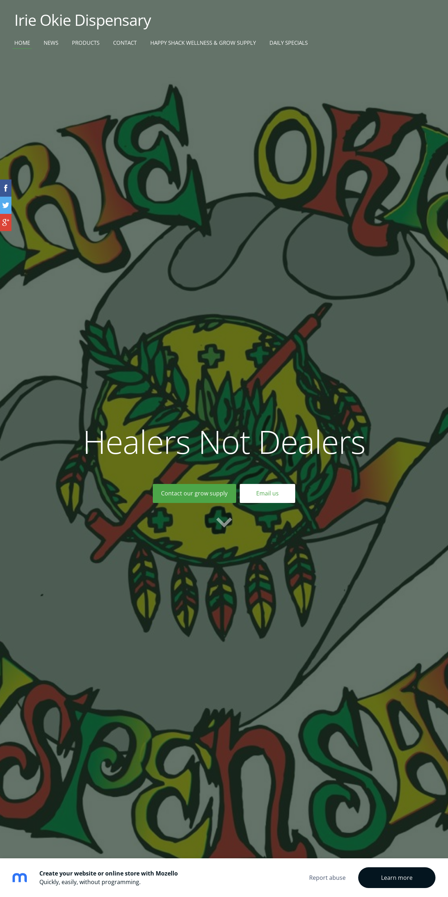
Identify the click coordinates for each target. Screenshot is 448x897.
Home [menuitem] (22, 42)
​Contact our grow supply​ (194, 493)
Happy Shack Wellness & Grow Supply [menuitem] (203, 42)
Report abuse (327, 878)
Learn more (397, 878)
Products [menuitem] (85, 42)
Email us (267, 493)
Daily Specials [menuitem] (288, 42)
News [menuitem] (51, 42)
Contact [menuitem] (125, 42)
